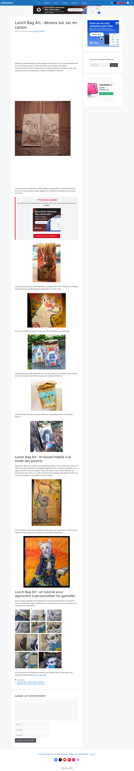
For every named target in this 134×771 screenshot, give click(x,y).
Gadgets (84, 3)
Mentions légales (61, 754)
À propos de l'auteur (46, 754)
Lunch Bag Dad (40, 675)
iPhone (56, 3)
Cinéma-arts (21, 680)
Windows (47, 3)
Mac (39, 3)
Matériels (75, 3)
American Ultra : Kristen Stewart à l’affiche (30, 682)
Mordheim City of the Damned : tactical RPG (31, 684)
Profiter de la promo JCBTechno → (46, 236)
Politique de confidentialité (78, 754)
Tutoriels (65, 3)
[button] (131, 3)
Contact (92, 754)
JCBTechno (7, 2)
